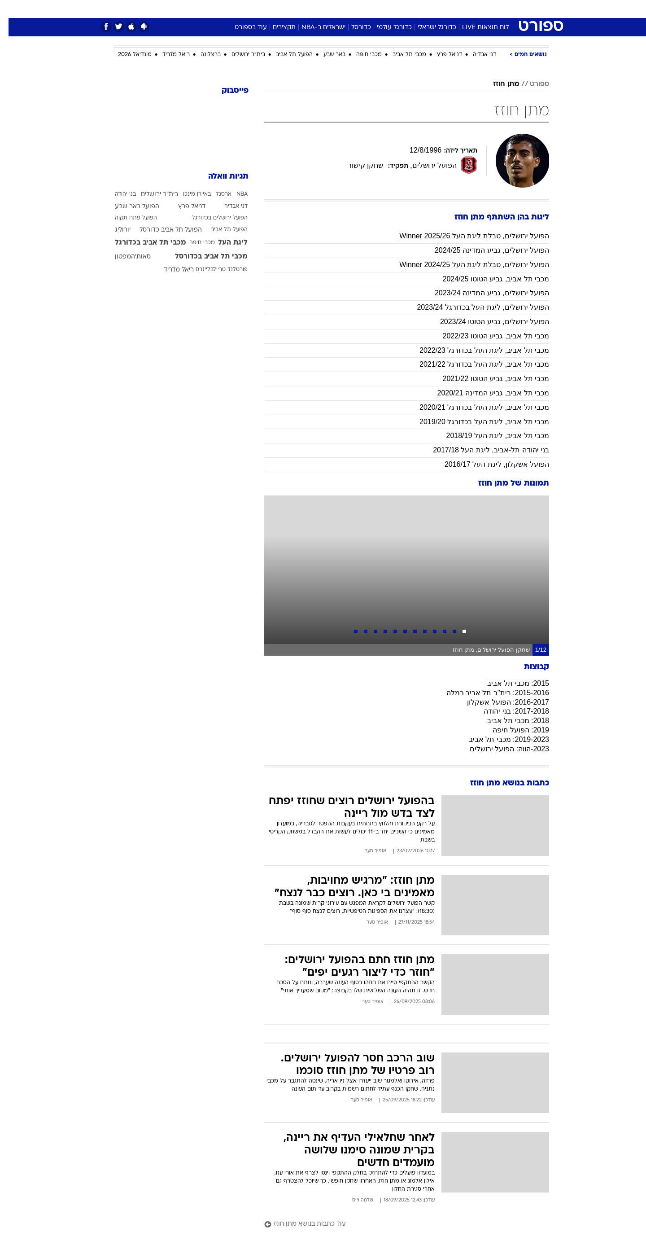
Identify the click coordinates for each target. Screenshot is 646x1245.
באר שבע (326, 54)
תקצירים (275, 28)
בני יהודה (116, 194)
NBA (233, 194)
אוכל (345, 8)
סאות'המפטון (124, 257)
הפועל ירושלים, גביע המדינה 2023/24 (483, 293)
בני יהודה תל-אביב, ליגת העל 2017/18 (482, 450)
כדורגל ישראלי (428, 28)
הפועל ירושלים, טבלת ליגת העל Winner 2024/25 (466, 264)
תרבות (422, 8)
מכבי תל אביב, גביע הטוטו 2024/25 (487, 279)
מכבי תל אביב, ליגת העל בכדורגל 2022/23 (476, 350)
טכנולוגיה (253, 8)
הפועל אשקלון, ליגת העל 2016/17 (488, 464)
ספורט (451, 8)
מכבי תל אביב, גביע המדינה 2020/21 (484, 393)
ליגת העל (224, 242)
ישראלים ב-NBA (315, 28)
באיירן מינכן (188, 194)
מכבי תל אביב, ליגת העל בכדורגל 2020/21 (476, 407)
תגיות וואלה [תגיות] (220, 176)
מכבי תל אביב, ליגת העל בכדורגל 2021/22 (476, 364)
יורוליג (114, 230)
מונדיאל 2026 (126, 54)
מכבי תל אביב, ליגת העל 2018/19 (489, 435)
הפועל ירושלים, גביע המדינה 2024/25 (483, 250)
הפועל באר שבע (128, 207)
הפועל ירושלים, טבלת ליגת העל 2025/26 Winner (466, 236)
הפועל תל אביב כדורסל (162, 230)
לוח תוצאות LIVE (477, 28)
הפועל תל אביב (285, 54)
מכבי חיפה (360, 54)
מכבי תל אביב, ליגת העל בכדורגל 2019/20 (476, 421)
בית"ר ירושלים (240, 54)
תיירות (287, 8)
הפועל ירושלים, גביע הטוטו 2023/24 (486, 321)
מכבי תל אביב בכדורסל (202, 256)
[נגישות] (12, 9)
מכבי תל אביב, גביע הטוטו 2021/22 (487, 378)
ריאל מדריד (167, 54)
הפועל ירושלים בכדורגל (211, 218)
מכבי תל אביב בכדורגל (142, 242)
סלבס (394, 8)
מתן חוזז (497, 84)
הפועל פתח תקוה (127, 218)
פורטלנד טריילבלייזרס (213, 269)
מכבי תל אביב (401, 54)
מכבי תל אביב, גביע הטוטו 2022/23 (487, 336)
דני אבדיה (476, 54)
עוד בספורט (242, 28)
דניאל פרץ (441, 54)
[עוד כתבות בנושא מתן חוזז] (398, 1224)
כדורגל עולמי (385, 28)
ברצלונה (202, 54)
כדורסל (352, 28)
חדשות (481, 8)
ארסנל (215, 194)
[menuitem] (476, 9)
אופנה (220, 8)
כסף (369, 8)
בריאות (317, 8)
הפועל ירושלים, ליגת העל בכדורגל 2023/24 (474, 307)
